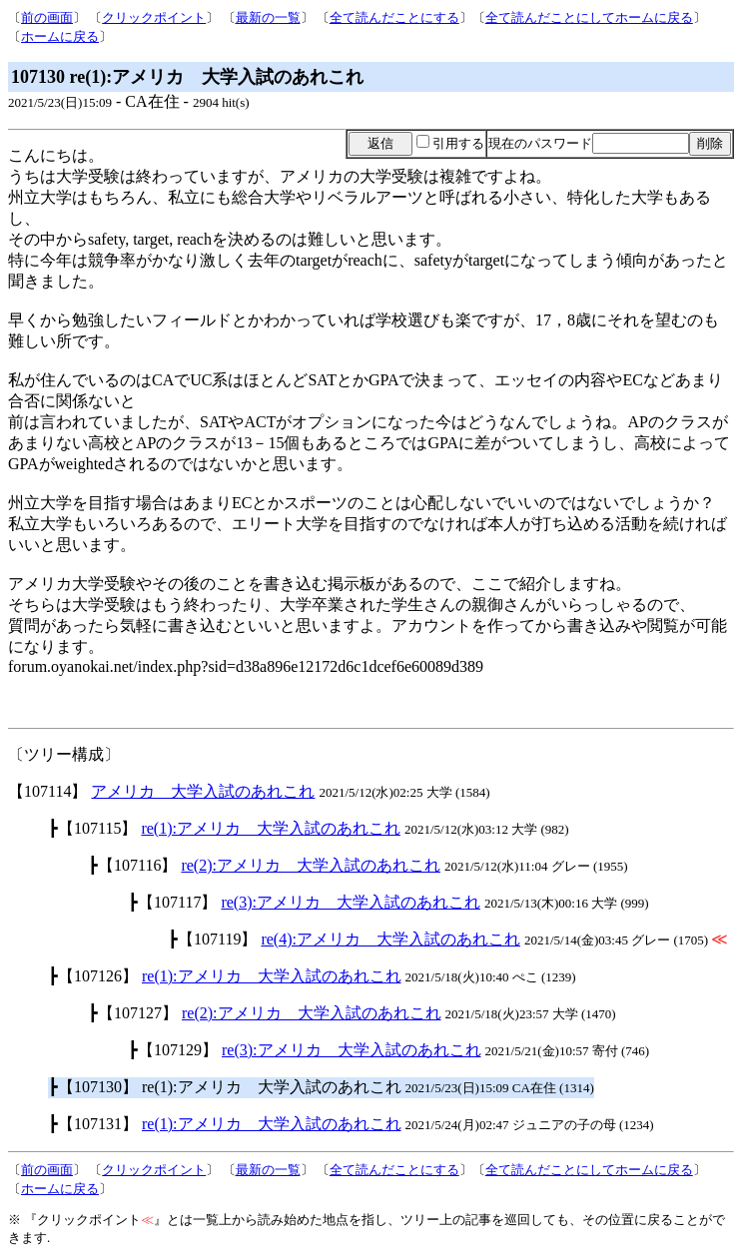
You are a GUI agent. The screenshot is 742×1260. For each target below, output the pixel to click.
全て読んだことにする (394, 17)
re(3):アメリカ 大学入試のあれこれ (350, 902)
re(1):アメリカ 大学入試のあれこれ (270, 828)
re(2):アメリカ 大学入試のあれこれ (310, 865)
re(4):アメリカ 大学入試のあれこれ (390, 939)
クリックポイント (154, 17)
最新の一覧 (268, 17)
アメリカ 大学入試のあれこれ (203, 791)
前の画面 (47, 17)
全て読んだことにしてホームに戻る (589, 17)
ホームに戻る (60, 36)
